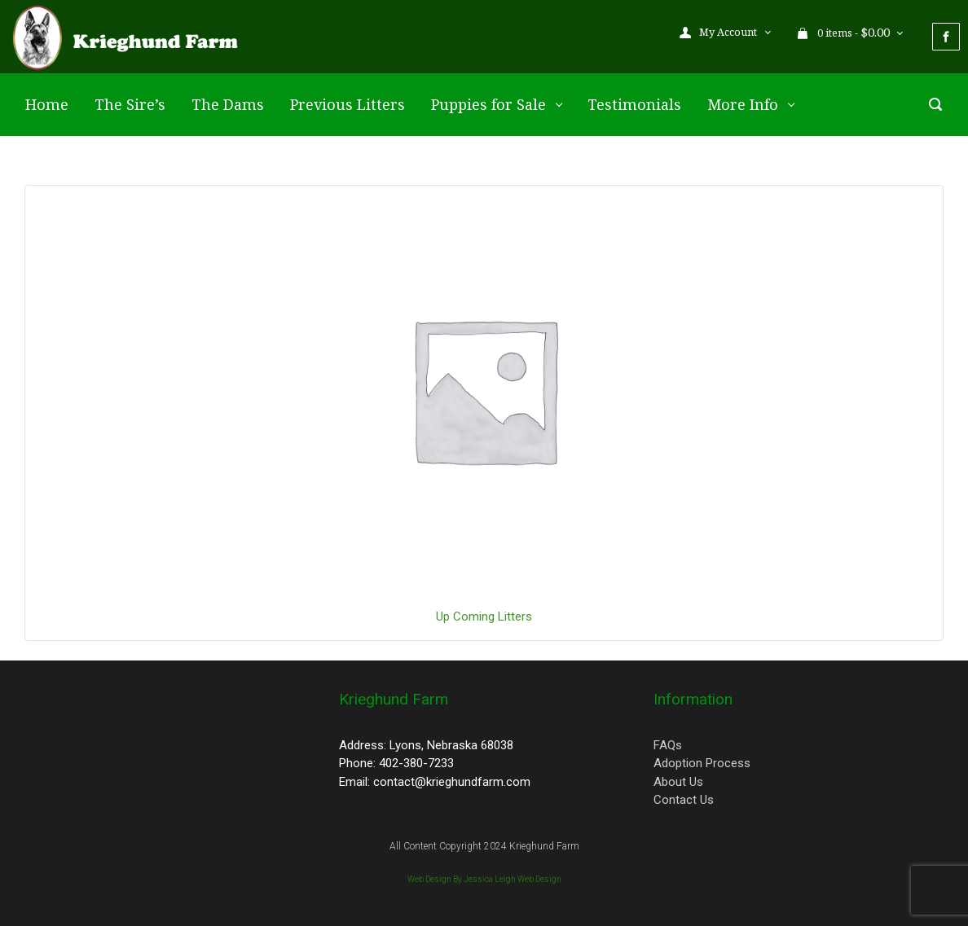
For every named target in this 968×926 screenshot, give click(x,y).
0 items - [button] (844, 32)
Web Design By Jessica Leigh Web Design (484, 879)
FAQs (667, 745)
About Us (678, 782)
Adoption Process (701, 763)
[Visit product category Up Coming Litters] (484, 388)
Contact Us (683, 799)
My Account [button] (719, 32)
